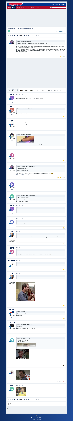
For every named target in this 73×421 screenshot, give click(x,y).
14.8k (12, 102)
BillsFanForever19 (11, 132)
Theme (32, 417)
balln (12, 218)
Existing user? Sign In (56, 4)
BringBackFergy (11, 322)
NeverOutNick (14, 30)
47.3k (12, 160)
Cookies (40, 417)
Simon (11, 231)
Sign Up (63, 4)
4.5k (12, 114)
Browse (32, 7)
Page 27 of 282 (38, 35)
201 (12, 189)
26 (19, 35)
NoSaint (11, 120)
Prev (10, 35)
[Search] (54, 7)
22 (12, 35)
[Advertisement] (36, 19)
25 (17, 35)
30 (26, 35)
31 (28, 35)
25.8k (12, 172)
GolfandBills (11, 309)
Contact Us (36, 417)
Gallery (23, 7)
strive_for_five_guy (11, 336)
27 (21, 35)
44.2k (12, 128)
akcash (28, 134)
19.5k (12, 330)
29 (24, 35)
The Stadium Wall (19, 31)
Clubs (19, 7)
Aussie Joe (12, 94)
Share (56, 31)
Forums (14, 8)
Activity (37, 7)
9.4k (12, 140)
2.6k (12, 317)
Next (32, 35)
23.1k (12, 239)
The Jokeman (12, 368)
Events (28, 7)
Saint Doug (12, 106)
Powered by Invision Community (36, 419)
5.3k (12, 226)
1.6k (12, 269)
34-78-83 (28, 41)
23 (14, 35)
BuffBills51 (28, 108)
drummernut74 (12, 181)
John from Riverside (12, 152)
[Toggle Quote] (17, 41)
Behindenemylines (11, 261)
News (10, 7)
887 (12, 201)
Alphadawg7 (11, 38)
